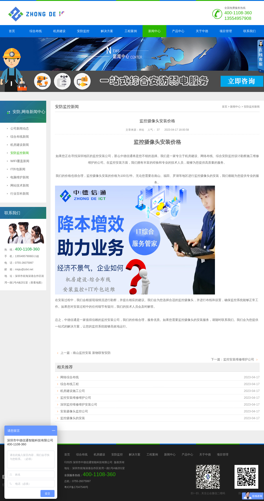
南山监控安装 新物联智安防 (92, 353)
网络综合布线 (69, 377)
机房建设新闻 (18, 144)
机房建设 (59, 31)
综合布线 (35, 31)
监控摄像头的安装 (72, 418)
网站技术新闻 (18, 185)
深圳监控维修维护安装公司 (78, 404)
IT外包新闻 (16, 169)
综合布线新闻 (18, 136)
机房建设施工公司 (72, 391)
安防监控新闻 (18, 153)
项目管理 (226, 31)
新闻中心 (154, 31)
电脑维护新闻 (18, 177)
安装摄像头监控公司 (74, 411)
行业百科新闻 (18, 193)
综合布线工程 (69, 384)
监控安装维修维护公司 (238, 359)
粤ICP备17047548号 (76, 487)
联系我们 (249, 31)
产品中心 (178, 31)
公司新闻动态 (18, 128)
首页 (12, 31)
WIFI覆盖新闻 (18, 161)
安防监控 (83, 31)
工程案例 (131, 31)
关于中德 (202, 31)
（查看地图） (36, 282)
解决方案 (107, 31)
